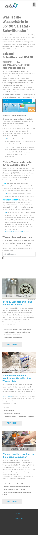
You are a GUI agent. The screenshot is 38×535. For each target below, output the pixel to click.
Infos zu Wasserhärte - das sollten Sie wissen (17, 303)
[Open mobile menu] (34, 4)
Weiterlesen (12, 344)
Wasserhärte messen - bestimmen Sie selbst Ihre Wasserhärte (16, 378)
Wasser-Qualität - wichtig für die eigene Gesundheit (18, 455)
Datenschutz (19, 518)
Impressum (19, 513)
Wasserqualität (7, 396)
